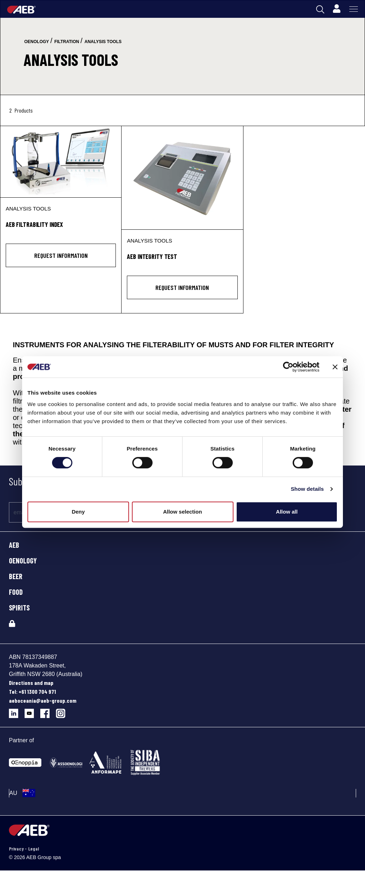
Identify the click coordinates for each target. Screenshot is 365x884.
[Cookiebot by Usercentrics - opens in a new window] (288, 367)
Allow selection (182, 512)
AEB (14, 545)
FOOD (16, 592)
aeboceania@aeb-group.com (42, 700)
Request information (61, 255)
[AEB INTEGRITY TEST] (182, 177)
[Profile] (336, 9)
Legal (33, 849)
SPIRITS (19, 607)
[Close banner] (335, 366)
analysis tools (103, 41)
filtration (66, 41)
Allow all (287, 512)
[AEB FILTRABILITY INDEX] (60, 161)
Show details (307, 489)
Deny (78, 512)
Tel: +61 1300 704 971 (32, 691)
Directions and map (31, 682)
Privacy (17, 849)
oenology (36, 41)
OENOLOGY (23, 560)
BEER (15, 576)
